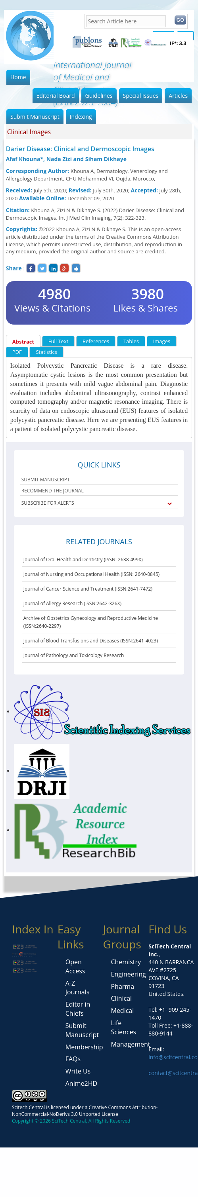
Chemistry (126, 962)
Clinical (121, 998)
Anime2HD (81, 1083)
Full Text (58, 341)
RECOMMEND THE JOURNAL (52, 490)
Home (18, 77)
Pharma (122, 986)
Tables (131, 341)
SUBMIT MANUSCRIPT (45, 479)
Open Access (75, 966)
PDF (17, 351)
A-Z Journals (77, 988)
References (96, 341)
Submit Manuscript (35, 116)
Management (130, 1044)
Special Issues (141, 95)
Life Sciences (123, 1027)
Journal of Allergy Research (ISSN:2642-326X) (72, 603)
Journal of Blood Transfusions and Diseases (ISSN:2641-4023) (90, 640)
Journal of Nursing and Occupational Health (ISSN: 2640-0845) (91, 574)
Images (161, 341)
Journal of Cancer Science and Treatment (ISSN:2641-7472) (87, 588)
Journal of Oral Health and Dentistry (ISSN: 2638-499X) (83, 559)
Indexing (81, 116)
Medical (122, 1010)
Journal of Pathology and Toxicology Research (73, 655)
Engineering (128, 974)
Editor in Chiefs (77, 1009)
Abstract (23, 341)
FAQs (73, 1058)
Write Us (77, 1071)
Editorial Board (56, 95)
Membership (84, 1047)
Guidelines (99, 95)
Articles (178, 95)
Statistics (46, 351)
